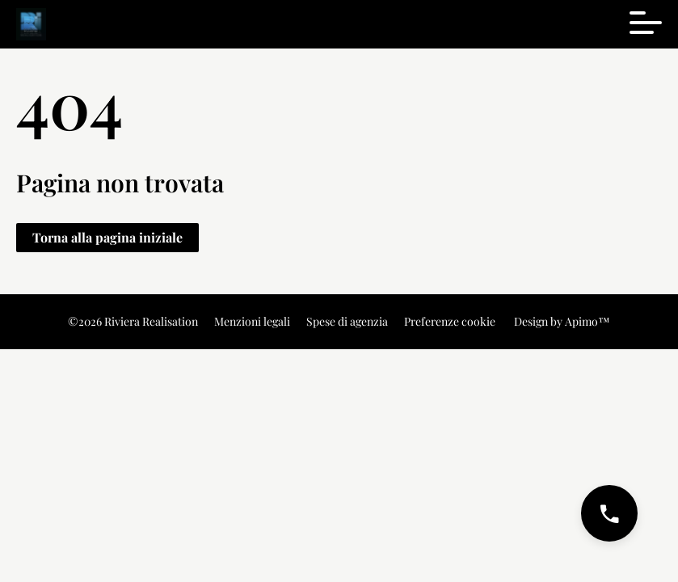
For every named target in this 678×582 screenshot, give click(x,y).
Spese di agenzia (347, 321)
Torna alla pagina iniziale (107, 237)
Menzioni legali (252, 321)
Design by (561, 321)
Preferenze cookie (449, 321)
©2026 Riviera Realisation (133, 321)
